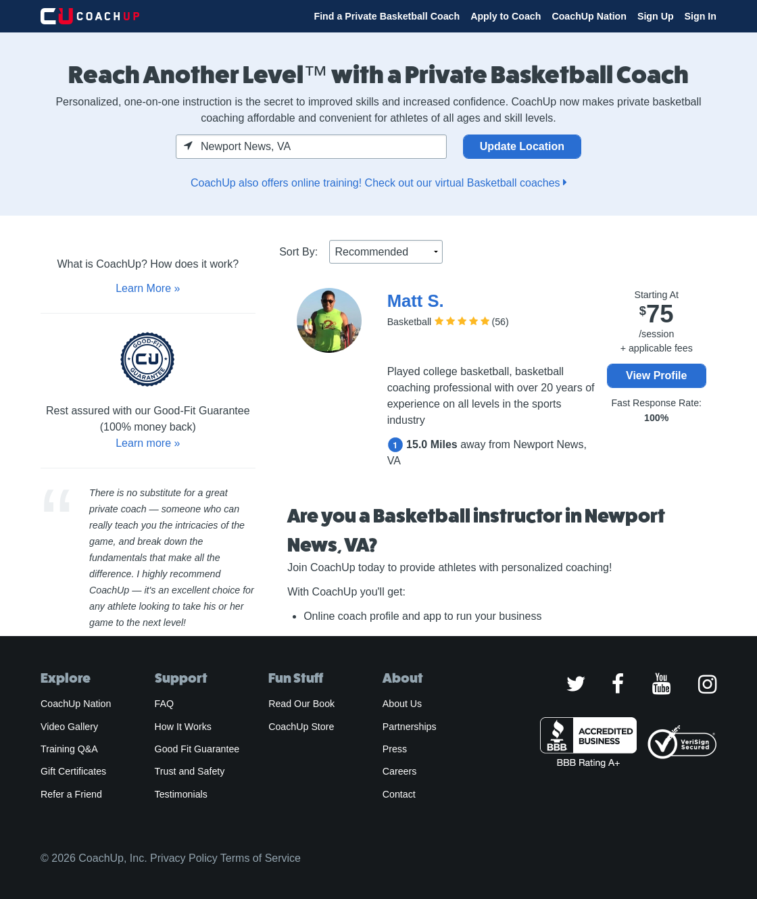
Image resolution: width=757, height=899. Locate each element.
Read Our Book (301, 703)
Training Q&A (69, 749)
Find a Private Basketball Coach (387, 16)
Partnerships (410, 726)
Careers (400, 771)
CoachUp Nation (589, 16)
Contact (399, 794)
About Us (402, 703)
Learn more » (148, 443)
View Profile (656, 375)
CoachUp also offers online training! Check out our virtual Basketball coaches (378, 183)
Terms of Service (260, 858)
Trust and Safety (190, 771)
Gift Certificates (73, 771)
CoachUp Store (301, 726)
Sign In (700, 16)
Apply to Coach (505, 16)
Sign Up (655, 16)
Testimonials (181, 794)
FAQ (164, 703)
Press (395, 749)
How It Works (183, 726)
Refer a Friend (71, 794)
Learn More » (148, 288)
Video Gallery (69, 726)
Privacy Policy (184, 858)
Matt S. (415, 300)
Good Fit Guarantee (197, 749)
